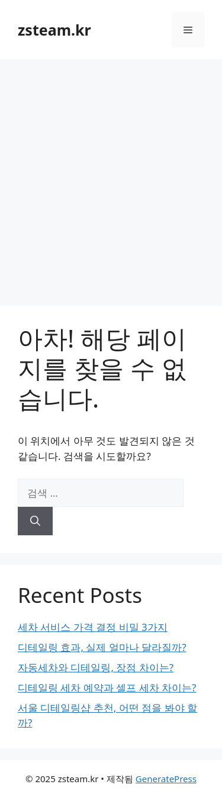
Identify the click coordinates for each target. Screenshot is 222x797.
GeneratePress (166, 779)
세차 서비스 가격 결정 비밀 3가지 (93, 627)
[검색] (35, 521)
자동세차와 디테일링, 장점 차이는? (95, 667)
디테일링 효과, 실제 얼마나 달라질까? (102, 647)
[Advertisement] (111, 176)
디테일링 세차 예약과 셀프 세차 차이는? (107, 687)
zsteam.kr (54, 30)
